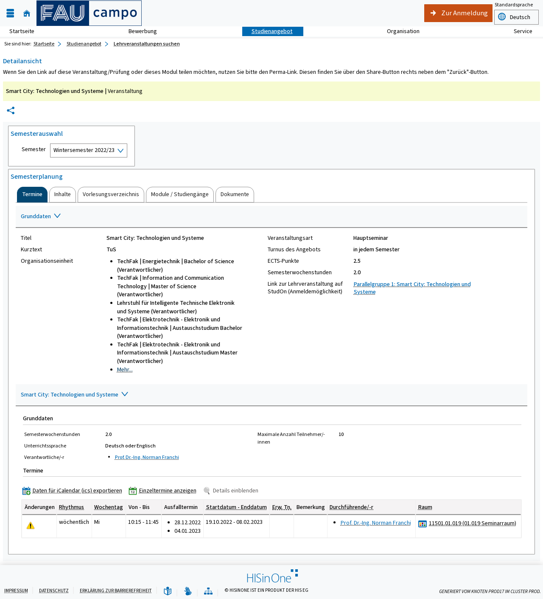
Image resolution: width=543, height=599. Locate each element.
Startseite (21, 31)
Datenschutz (54, 591)
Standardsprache (514, 4)
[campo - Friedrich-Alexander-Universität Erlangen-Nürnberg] (89, 13)
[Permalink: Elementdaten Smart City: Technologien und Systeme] (10, 110)
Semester (34, 149)
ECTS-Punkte (283, 261)
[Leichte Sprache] (167, 591)
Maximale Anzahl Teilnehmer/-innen (291, 438)
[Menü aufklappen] (10, 13)
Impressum (16, 591)
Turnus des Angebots (294, 249)
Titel (26, 238)
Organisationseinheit (47, 261)
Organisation (399, 31)
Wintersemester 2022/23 (84, 150)
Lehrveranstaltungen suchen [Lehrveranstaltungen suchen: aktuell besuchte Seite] (147, 43)
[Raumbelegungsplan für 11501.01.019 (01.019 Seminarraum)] (423, 523)
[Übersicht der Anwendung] (208, 591)
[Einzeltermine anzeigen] (164, 490)
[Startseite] (26, 13)
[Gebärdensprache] (187, 591)
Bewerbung (138, 31)
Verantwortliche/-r (44, 457)
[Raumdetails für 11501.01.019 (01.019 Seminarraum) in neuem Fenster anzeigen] (473, 523)
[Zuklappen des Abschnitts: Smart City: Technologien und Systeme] (271, 395)
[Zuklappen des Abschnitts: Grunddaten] (271, 217)
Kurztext (31, 249)
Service (518, 31)
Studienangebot (267, 31)
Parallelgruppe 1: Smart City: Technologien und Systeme (412, 288)
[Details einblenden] (232, 490)
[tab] (32, 194)
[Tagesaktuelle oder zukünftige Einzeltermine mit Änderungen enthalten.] (30, 525)
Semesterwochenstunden (300, 272)
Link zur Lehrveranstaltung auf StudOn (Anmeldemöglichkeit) (305, 287)
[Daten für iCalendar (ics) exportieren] (74, 490)
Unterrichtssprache (45, 445)
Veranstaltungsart (290, 238)
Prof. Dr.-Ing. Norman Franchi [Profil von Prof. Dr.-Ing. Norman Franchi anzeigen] (147, 457)
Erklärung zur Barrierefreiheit (116, 591)
